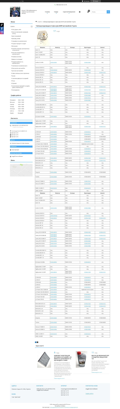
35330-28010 (53, 158)
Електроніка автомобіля (18, 68)
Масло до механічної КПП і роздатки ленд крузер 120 (100, 357)
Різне (13, 81)
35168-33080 (87, 62)
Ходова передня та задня (19, 43)
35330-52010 (53, 188)
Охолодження (15, 90)
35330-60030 (53, 144)
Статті (40, 22)
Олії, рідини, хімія (16, 29)
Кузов (13, 76)
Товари (56, 12)
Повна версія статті (59, 378)
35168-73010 (87, 98)
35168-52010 (87, 188)
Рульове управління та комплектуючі (18, 53)
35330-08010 (53, 90)
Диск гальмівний (16, 36)
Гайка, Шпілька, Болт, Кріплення (20, 73)
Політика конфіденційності (71, 407)
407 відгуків (86, 1)
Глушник (14, 83)
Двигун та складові (17, 59)
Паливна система (16, 56)
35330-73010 (53, 98)
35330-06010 (53, 72)
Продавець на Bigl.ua (60, 406)
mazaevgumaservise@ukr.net (19, 131)
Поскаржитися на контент (57, 407)
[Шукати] (108, 11)
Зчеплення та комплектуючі (19, 66)
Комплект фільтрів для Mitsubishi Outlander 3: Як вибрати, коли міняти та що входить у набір (63, 358)
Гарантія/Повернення (69, 12)
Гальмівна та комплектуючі (19, 41)
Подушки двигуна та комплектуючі (17, 62)
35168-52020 (87, 70)
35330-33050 (53, 62)
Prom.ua (68, 404)
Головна (47, 12)
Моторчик (15, 46)
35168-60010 (87, 116)
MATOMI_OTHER (16, 38)
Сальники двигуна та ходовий (20, 78)
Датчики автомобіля (17, 71)
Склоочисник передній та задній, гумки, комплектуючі (21, 86)
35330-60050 (53, 116)
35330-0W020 (53, 70)
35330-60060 (53, 136)
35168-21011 (102, 72)
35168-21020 (87, 72)
